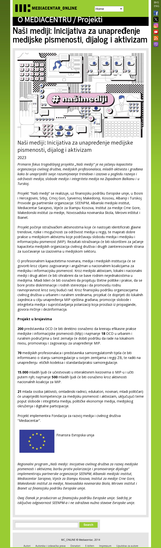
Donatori (75, 546)
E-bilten (89, 546)
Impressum (105, 546)
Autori (27, 546)
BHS (156, 2)
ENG (156, 6)
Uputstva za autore (127, 546)
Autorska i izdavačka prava (50, 546)
